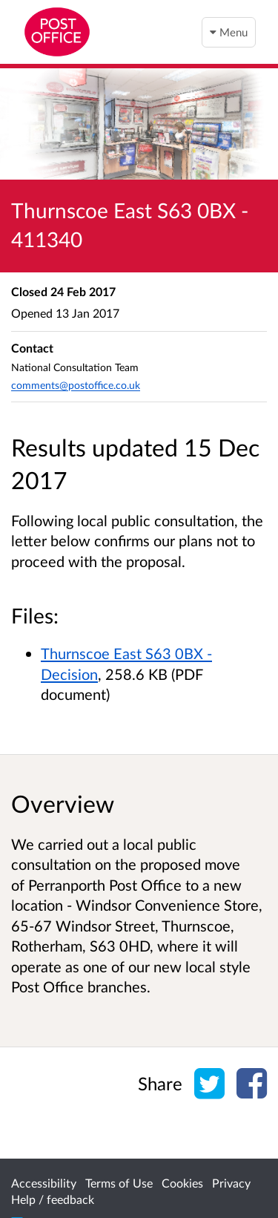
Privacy (231, 1183)
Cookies (182, 1183)
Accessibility (43, 1183)
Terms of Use (119, 1183)
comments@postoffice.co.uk (75, 385)
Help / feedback (52, 1199)
